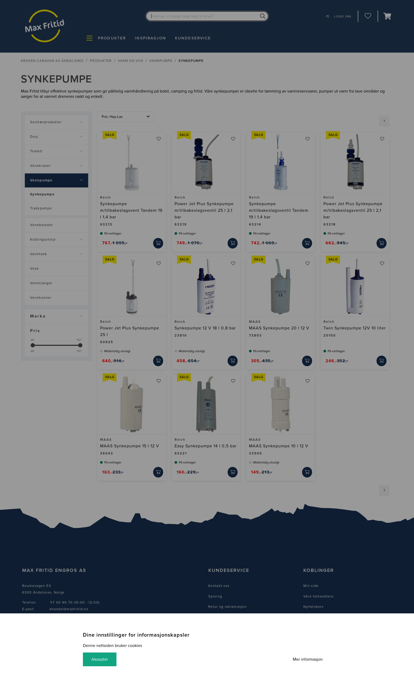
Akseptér (99, 659)
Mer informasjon (308, 659)
